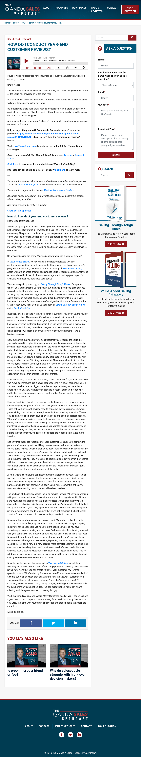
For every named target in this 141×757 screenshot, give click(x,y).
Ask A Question (107, 726)
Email (101, 92)
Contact (112, 8)
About (47, 8)
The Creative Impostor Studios (59, 190)
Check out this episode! (19, 210)
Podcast (15, 23)
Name (101, 59)
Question (103, 104)
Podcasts (61, 8)
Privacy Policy (89, 753)
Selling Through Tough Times (55, 284)
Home (7, 23)
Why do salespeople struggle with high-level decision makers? (67, 675)
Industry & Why (106, 129)
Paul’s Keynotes (97, 10)
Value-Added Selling (20, 261)
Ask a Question (130, 10)
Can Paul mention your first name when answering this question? (112, 76)
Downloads (79, 8)
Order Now (116, 244)
